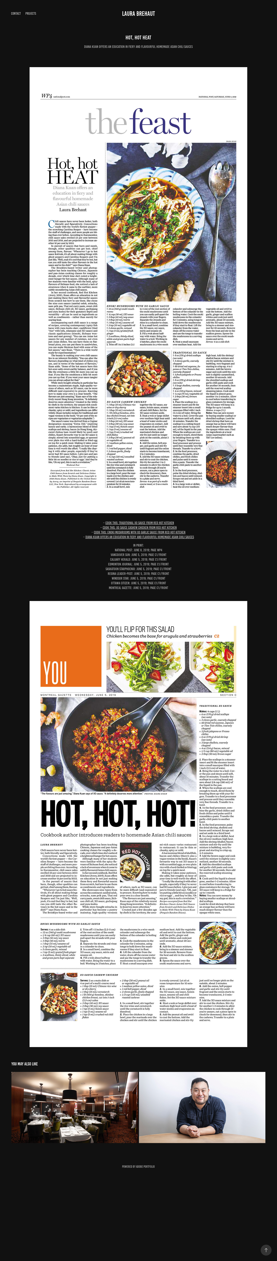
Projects (30, 13)
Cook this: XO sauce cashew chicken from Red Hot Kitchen (140, 528)
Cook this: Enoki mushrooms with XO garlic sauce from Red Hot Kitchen (139, 532)
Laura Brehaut (138, 13)
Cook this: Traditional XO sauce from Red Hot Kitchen (139, 523)
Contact (16, 13)
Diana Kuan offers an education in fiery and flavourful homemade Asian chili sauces (139, 537)
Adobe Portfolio (145, 1166)
